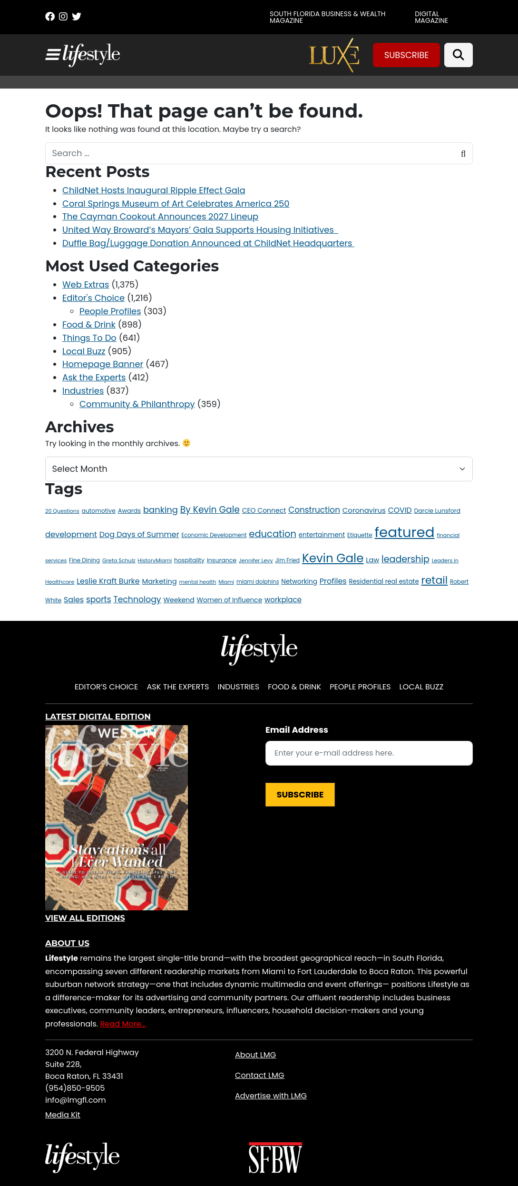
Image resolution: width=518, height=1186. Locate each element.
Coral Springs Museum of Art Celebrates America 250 (176, 203)
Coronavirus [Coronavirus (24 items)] (364, 510)
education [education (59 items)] (272, 534)
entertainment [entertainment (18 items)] (322, 534)
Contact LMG (259, 1075)
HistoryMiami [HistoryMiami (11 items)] (154, 560)
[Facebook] (50, 16)
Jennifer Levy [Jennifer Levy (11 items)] (256, 560)
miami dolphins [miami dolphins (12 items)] (257, 582)
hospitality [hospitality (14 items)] (189, 560)
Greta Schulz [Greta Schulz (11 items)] (119, 560)
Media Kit (62, 1114)
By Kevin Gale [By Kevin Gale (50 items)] (210, 509)
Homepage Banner (102, 364)
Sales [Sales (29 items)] (74, 599)
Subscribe (406, 55)
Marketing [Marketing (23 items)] (159, 581)
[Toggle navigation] (52, 54)
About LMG (255, 1054)
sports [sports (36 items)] (98, 599)
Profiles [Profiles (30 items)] (333, 581)
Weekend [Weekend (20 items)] (178, 600)
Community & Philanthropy (137, 404)
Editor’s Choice (106, 686)
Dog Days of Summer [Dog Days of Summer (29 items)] (139, 534)
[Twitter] (76, 16)
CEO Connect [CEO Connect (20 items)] (264, 510)
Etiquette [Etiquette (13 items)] (359, 535)
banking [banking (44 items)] (160, 510)
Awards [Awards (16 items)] (129, 510)
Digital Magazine (431, 17)
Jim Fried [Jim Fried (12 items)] (287, 560)
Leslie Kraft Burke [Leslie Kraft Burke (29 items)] (108, 581)
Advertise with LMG (271, 1095)
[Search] (458, 55)
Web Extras (85, 284)
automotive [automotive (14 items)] (99, 511)
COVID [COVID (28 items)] (400, 510)
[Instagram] (63, 16)
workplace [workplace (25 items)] (283, 600)
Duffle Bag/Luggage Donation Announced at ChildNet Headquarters (208, 243)
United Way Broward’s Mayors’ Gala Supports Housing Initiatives (200, 230)
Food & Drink (89, 324)
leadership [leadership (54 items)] (405, 559)
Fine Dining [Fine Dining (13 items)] (84, 560)
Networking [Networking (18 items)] (299, 581)
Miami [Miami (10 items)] (226, 582)
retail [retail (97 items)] (434, 580)
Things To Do (89, 338)
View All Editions (85, 918)
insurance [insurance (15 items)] (221, 560)
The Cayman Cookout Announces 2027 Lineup (160, 216)
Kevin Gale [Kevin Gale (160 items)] (333, 558)
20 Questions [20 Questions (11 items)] (62, 511)
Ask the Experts (94, 377)
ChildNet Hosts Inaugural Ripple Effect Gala (153, 190)
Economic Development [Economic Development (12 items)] (213, 535)
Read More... (123, 1023)
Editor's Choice (93, 298)
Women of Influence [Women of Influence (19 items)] (230, 600)
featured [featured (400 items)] (404, 532)
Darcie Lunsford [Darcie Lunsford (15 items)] (437, 511)
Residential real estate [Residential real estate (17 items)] (384, 581)
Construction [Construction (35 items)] (314, 510)
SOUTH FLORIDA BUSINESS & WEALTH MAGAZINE (327, 17)
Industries (83, 391)
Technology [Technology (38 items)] (137, 599)
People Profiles (110, 311)
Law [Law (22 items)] (372, 560)
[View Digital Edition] (116, 817)
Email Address (296, 730)
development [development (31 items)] (71, 534)
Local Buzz (84, 351)
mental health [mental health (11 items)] (197, 582)
